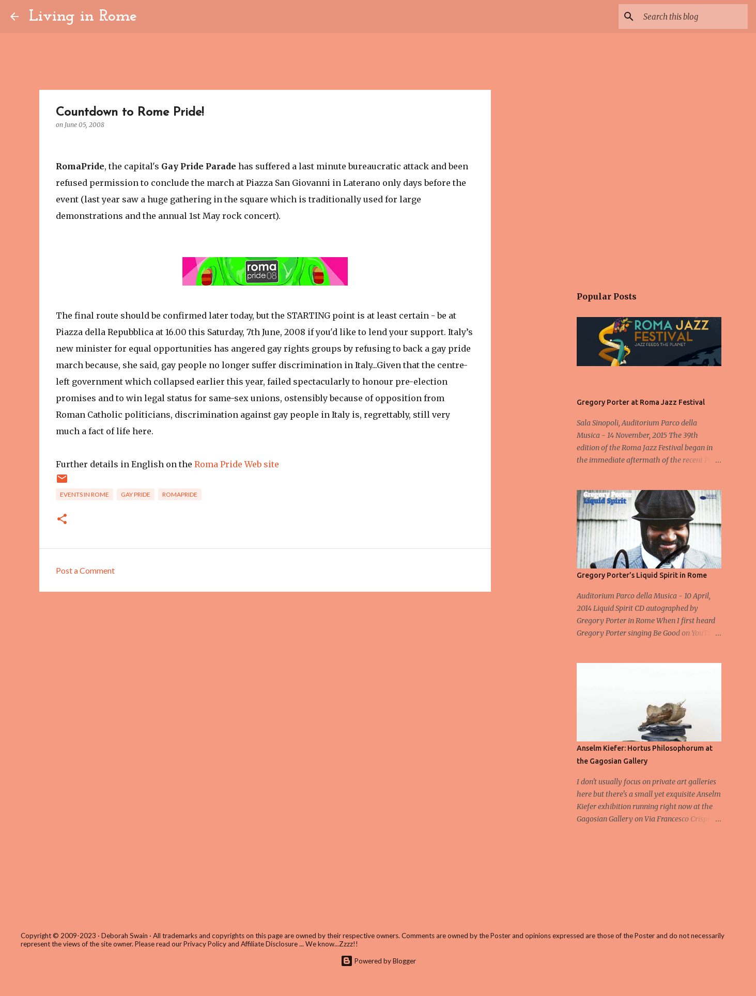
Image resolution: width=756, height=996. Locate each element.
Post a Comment (85, 570)
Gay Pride (135, 494)
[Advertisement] (265, 679)
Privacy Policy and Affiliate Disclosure (240, 944)
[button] (62, 520)
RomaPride (179, 494)
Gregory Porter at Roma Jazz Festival (641, 402)
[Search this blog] (693, 16)
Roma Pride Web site (236, 464)
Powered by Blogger (378, 961)
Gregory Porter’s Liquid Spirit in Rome (642, 575)
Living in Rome (83, 16)
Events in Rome (84, 494)
